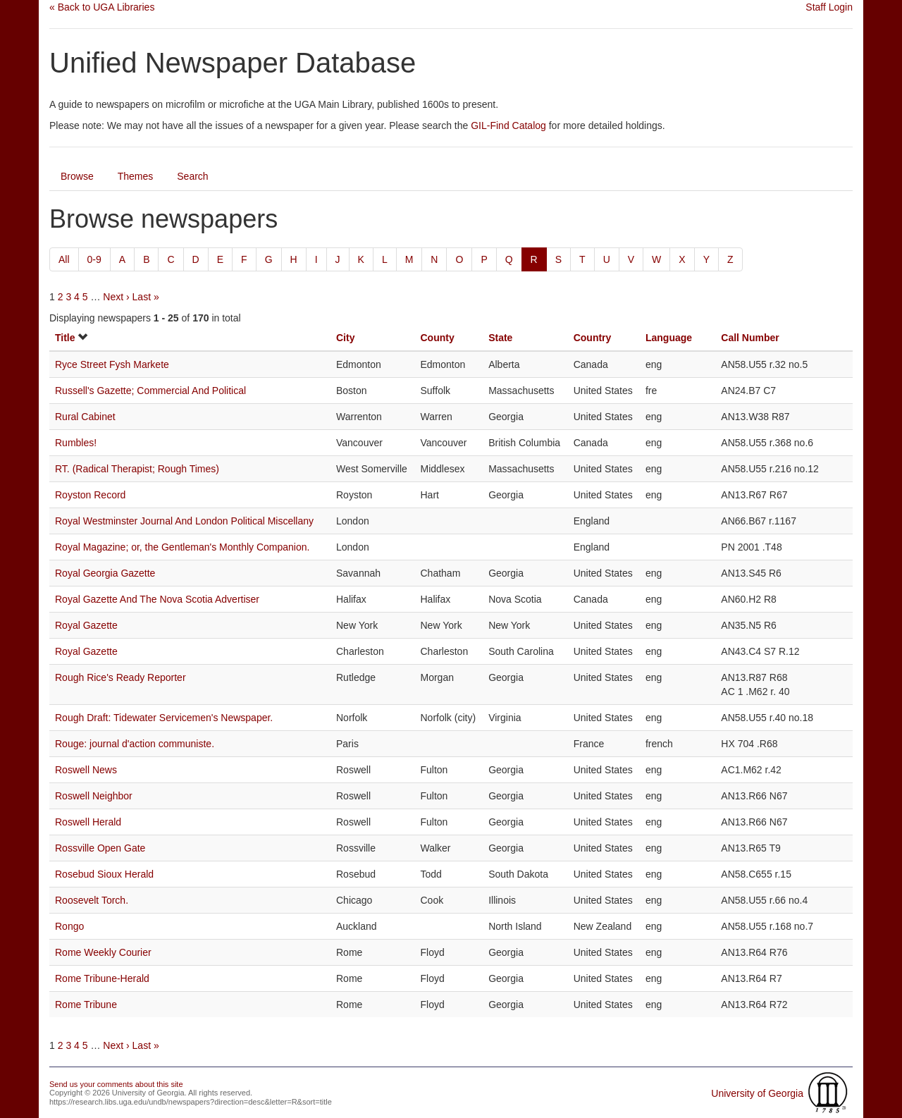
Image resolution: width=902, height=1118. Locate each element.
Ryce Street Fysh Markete (112, 364)
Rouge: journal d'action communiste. (134, 743)
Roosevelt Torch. (91, 900)
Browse (77, 176)
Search (192, 176)
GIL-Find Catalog (508, 125)
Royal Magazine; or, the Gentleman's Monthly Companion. (182, 547)
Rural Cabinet (85, 416)
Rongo (69, 926)
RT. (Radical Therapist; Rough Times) (137, 468)
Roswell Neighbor (93, 795)
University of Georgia (757, 1093)
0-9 (94, 259)
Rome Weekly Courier (103, 952)
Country (593, 337)
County (437, 337)
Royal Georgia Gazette (105, 573)
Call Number (750, 337)
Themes (136, 176)
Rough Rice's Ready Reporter (120, 677)
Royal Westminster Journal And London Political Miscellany (184, 521)
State (500, 337)
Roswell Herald (88, 822)
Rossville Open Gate (100, 848)
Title (65, 337)
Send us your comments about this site (116, 1084)
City (345, 337)
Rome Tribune (86, 1004)
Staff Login (829, 7)
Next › (116, 296)
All (64, 259)
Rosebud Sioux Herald (104, 874)
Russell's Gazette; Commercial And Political (150, 390)
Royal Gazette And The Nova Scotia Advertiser (157, 599)
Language (668, 337)
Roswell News (86, 769)
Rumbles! (76, 442)
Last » (145, 296)
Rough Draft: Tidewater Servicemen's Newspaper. (164, 717)
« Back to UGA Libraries (101, 7)
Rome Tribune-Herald (102, 978)
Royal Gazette (86, 625)
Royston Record (90, 494)
